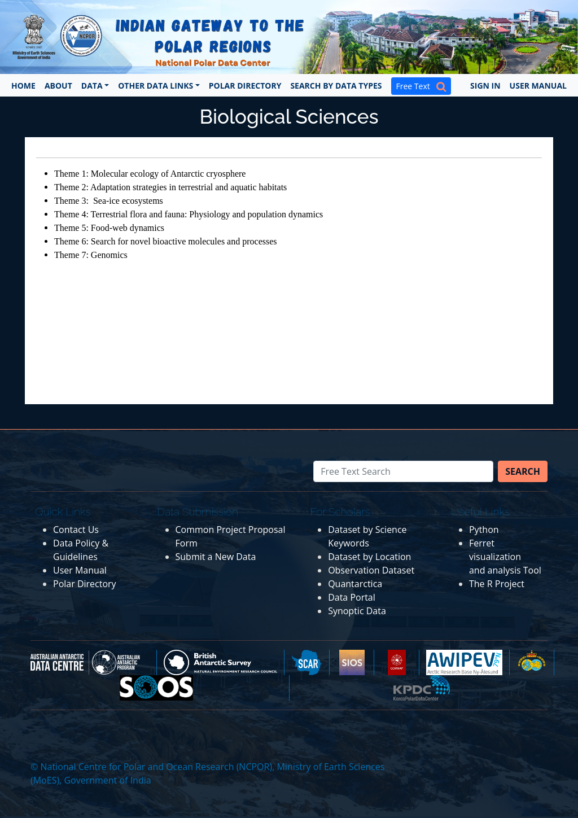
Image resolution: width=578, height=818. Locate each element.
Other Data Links (155, 85)
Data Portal (351, 597)
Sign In (485, 85)
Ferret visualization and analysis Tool (505, 556)
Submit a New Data (216, 556)
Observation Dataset (371, 570)
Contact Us (76, 529)
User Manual (538, 85)
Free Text (421, 86)
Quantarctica (355, 584)
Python (484, 529)
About (58, 85)
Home (23, 85)
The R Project (496, 584)
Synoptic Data (357, 611)
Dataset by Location (369, 556)
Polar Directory (245, 85)
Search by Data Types (336, 85)
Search (522, 471)
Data (92, 85)
